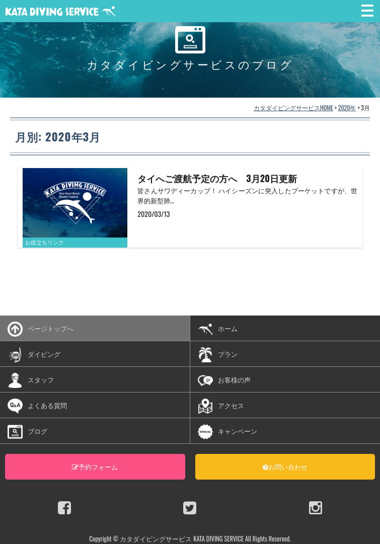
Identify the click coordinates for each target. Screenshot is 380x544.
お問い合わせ (285, 466)
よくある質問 (37, 406)
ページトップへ (40, 329)
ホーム (218, 329)
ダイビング (34, 354)
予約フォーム (95, 466)
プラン (218, 354)
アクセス (221, 406)
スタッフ (31, 380)
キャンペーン (227, 431)
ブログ (27, 431)
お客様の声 (224, 380)
